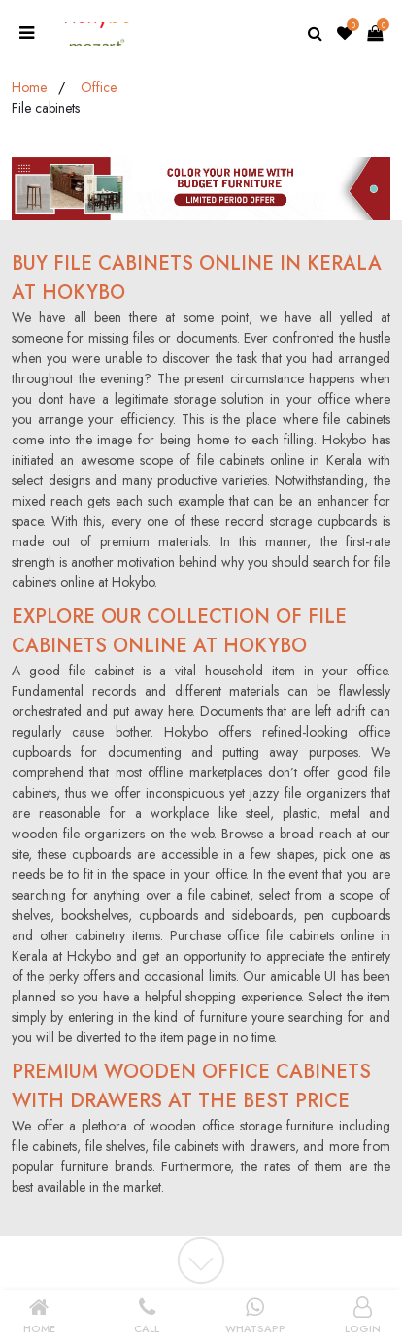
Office (99, 87)
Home (29, 87)
